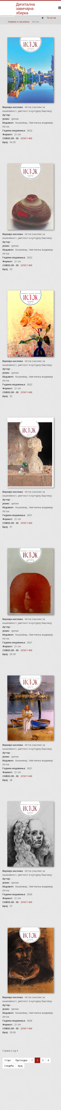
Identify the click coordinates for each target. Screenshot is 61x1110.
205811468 (26, 138)
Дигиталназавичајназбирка (25, 8)
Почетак (51, 17)
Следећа (9, 1065)
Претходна (21, 1060)
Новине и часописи (18, 21)
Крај (20, 1065)
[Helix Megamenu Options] (59, 8)
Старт (8, 1060)
